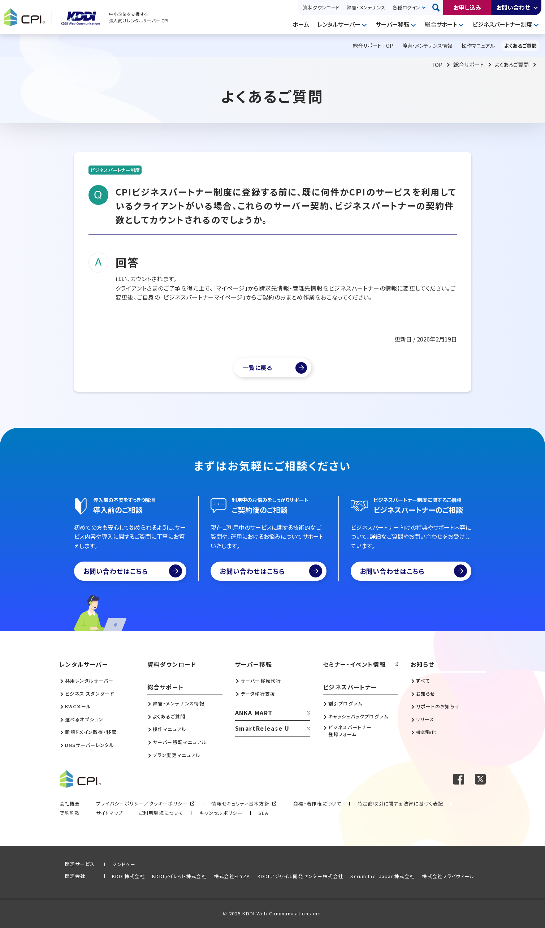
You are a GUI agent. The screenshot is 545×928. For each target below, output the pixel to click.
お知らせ (422, 664)
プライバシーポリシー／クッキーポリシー (142, 803)
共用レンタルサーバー (89, 681)
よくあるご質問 (512, 64)
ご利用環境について (161, 812)
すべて (423, 681)
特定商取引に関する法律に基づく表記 (400, 803)
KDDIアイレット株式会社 (179, 876)
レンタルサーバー (338, 24)
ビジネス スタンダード (89, 694)
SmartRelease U (262, 728)
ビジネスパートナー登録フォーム (350, 730)
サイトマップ (109, 812)
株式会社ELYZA (232, 876)
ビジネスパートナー (350, 687)
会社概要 (70, 803)
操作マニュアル (170, 729)
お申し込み (467, 7)
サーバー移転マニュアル (180, 742)
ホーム (301, 24)
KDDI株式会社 (128, 876)
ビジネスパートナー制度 (502, 24)
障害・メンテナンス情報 (178, 703)
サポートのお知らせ (438, 706)
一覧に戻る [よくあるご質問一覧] (257, 367)
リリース (425, 719)
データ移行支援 (258, 694)
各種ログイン (406, 7)
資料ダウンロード (321, 7)
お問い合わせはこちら (132, 570)
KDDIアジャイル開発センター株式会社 (300, 876)
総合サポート (441, 24)
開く (536, 7)
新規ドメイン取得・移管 (91, 732)
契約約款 (70, 812)
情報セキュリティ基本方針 (240, 803)
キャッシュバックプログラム (358, 716)
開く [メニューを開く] (365, 24)
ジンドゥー (124, 864)
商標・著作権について (317, 803)
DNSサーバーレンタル (89, 745)
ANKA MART (254, 713)
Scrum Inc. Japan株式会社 (382, 876)
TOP (436, 64)
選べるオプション (84, 719)
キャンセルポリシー (221, 812)
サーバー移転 (393, 24)
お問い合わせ (513, 7)
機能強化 (426, 732)
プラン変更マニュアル (177, 755)
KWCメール (78, 706)
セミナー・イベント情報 (354, 664)
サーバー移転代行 (261, 681)
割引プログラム (345, 703)
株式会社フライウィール (448, 876)
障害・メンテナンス (366, 7)
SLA (263, 812)
